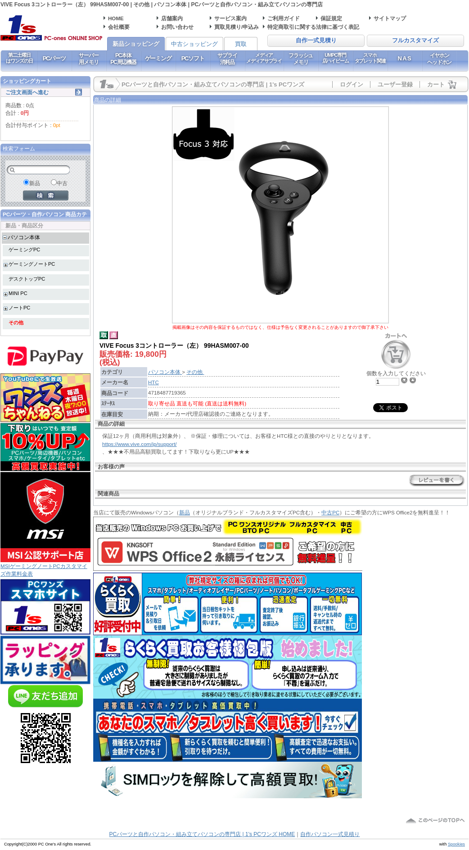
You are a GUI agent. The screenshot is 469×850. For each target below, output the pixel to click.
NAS (405, 58)
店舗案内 (172, 18)
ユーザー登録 (395, 84)
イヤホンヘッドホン (439, 58)
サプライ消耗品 (227, 58)
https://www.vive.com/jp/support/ (139, 444)
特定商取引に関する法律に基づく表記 (313, 27)
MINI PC (18, 293)
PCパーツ (54, 58)
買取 (241, 44)
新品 (184, 512)
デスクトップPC (27, 279)
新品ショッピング (136, 44)
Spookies (456, 844)
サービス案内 (230, 18)
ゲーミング (158, 58)
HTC (153, 382)
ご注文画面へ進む (27, 92)
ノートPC (19, 307)
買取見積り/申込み (236, 27)
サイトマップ (390, 18)
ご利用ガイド (283, 18)
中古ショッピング (194, 44)
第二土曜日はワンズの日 (19, 58)
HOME (116, 18)
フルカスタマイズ (415, 40)
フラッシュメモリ (301, 58)
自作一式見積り (316, 40)
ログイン (351, 84)
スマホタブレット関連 (370, 58)
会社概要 (119, 27)
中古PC (330, 512)
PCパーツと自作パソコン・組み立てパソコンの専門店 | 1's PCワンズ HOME (202, 834)
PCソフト (192, 58)
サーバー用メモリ (88, 58)
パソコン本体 (24, 237)
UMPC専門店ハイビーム (335, 58)
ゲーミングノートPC (32, 264)
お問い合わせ (177, 27)
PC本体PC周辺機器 (123, 58)
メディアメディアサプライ (264, 58)
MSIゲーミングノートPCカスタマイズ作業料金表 (45, 567)
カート (436, 84)
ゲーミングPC (24, 249)
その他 (16, 322)
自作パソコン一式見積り (330, 834)
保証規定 (331, 18)
